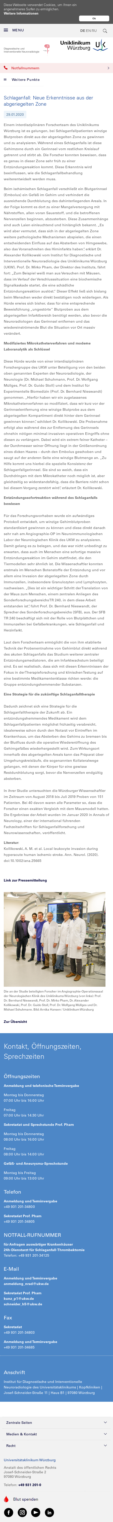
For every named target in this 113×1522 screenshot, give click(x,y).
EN (88, 31)
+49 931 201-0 (29, 1485)
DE (82, 31)
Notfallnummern (56, 68)
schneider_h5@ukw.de (23, 1304)
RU (94, 31)
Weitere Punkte (22, 79)
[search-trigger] (105, 30)
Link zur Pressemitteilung (25, 880)
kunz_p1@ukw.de (19, 1298)
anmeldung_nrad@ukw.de (26, 1283)
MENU (14, 30)
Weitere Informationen (21, 13)
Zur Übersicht (15, 1021)
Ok (94, 18)
